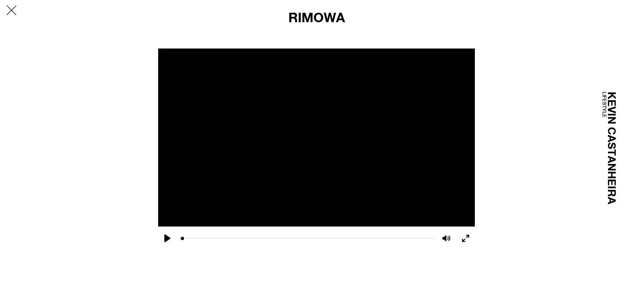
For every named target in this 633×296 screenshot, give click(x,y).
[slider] (307, 238)
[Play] (167, 238)
